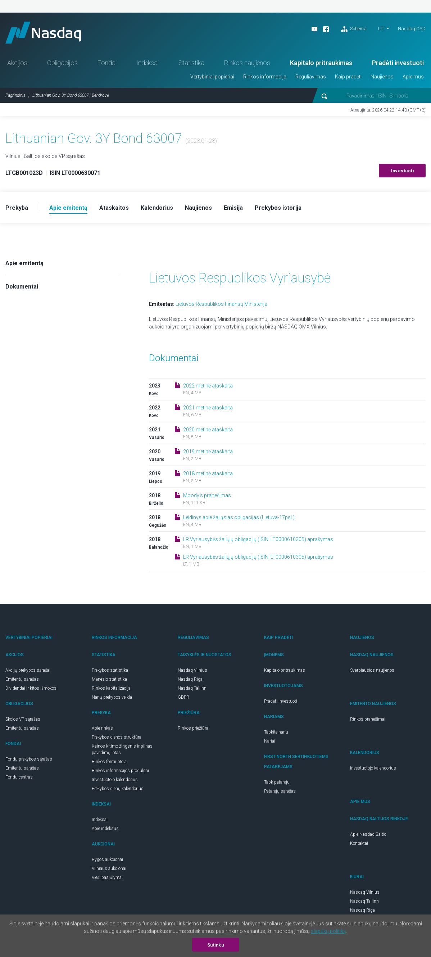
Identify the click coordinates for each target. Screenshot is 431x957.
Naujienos (382, 77)
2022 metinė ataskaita (208, 386)
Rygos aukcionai (107, 859)
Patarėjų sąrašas (280, 791)
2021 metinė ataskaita (208, 408)
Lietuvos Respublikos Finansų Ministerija (221, 304)
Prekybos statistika (110, 670)
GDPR (183, 697)
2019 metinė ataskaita (208, 451)
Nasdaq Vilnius (192, 670)
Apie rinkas (102, 728)
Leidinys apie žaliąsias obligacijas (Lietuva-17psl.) (239, 517)
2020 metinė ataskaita (208, 429)
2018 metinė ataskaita (208, 473)
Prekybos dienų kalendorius (118, 788)
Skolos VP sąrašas (22, 719)
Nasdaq (43, 33)
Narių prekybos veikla (112, 697)
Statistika (191, 63)
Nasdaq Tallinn (192, 688)
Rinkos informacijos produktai (120, 770)
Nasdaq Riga (190, 679)
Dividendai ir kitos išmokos (30, 688)
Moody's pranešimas (207, 495)
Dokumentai (21, 286)
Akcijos (17, 63)
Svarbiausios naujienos (372, 670)
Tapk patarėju (277, 782)
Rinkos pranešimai (367, 719)
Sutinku (215, 945)
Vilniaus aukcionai (109, 868)
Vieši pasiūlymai (107, 877)
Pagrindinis (15, 95)
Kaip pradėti (348, 77)
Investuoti (402, 170)
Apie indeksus (105, 828)
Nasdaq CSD (412, 28)
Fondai (107, 63)
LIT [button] (381, 28)
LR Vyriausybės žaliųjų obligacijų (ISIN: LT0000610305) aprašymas (258, 539)
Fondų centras (19, 777)
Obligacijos (62, 63)
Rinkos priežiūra (193, 728)
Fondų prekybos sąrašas (28, 759)
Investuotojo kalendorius (115, 779)
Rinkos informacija (264, 77)
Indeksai (147, 63)
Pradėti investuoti (398, 63)
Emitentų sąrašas (22, 679)
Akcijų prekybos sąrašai (27, 670)
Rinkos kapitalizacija (111, 688)
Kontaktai (359, 843)
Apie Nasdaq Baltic (368, 834)
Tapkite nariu (276, 732)
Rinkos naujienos (247, 63)
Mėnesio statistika (109, 679)
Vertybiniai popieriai (212, 77)
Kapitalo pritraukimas (321, 63)
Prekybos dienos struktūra (116, 737)
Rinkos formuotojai (110, 761)
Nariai (269, 741)
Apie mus (413, 77)
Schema (354, 29)
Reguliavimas (310, 77)
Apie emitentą (24, 263)
